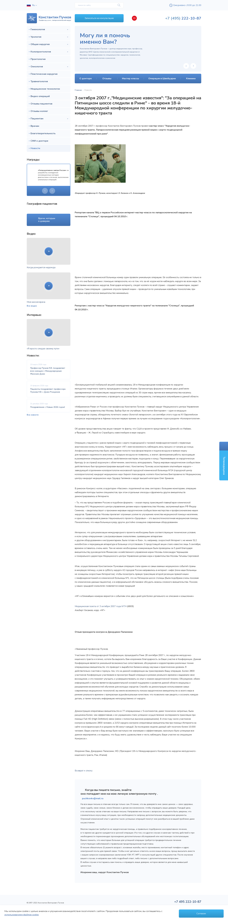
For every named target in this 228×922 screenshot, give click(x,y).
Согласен (201, 913)
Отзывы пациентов (41, 103)
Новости (35, 148)
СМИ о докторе (39, 140)
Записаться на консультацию (99, 18)
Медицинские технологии (45, 88)
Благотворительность (43, 133)
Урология (36, 36)
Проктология (38, 59)
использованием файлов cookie (21, 914)
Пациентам (37, 118)
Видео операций (40, 96)
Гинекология (38, 29)
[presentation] (45, 191)
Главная (78, 90)
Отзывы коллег (39, 111)
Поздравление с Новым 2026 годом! (47, 407)
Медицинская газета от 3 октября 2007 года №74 (101, 606)
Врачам (35, 126)
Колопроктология (41, 51)
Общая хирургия (40, 44)
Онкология (37, 66)
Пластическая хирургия (44, 74)
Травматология (39, 81)
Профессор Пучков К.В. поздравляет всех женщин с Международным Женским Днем (47, 371)
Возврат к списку (83, 770)
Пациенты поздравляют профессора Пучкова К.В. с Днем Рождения (47, 390)
